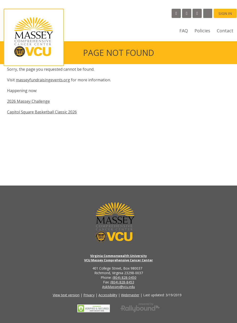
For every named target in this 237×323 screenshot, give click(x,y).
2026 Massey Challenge (28, 101)
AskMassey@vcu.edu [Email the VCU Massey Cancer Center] (118, 286)
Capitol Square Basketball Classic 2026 (42, 112)
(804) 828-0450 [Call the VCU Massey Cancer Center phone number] (124, 277)
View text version (66, 295)
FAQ (183, 31)
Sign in (225, 13)
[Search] (207, 13)
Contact (225, 31)
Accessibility (107, 295)
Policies (202, 31)
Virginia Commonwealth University (118, 256)
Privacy (89, 295)
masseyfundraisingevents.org (43, 80)
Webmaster (130, 295)
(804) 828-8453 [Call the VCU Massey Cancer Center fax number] (122, 282)
